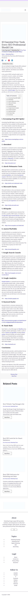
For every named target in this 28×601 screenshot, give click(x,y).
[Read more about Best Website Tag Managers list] (14, 394)
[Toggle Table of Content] (19, 96)
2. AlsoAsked (10, 99)
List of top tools (6, 50)
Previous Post (14, 374)
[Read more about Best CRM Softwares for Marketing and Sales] (14, 464)
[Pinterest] (9, 60)
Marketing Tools (15, 50)
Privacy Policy (15, 560)
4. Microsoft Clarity (11, 103)
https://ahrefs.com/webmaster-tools (13, 183)
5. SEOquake (10, 104)
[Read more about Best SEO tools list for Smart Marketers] (14, 428)
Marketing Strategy (15, 539)
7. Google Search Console (13, 108)
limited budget (11, 90)
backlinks (8, 175)
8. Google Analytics (11, 109)
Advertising (15, 546)
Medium (16, 580)
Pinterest (15, 583)
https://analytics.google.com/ (12, 298)
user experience (12, 200)
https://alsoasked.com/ (10, 163)
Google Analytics (6, 281)
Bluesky (15, 581)
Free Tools (23, 50)
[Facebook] (2, 60)
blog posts (10, 158)
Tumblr (15, 585)
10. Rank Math (11, 113)
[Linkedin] (12, 60)
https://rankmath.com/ (10, 344)
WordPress (21, 329)
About (15, 557)
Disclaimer (15, 562)
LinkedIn (16, 573)
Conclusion (10, 114)
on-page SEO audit (6, 215)
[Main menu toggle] (25, 10)
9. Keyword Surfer (11, 111)
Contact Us (15, 559)
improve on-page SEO (11, 332)
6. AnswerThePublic (11, 106)
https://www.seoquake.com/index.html (14, 225)
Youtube (16, 574)
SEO (16, 545)
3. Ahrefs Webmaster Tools (13, 101)
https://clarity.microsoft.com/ (12, 205)
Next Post (14, 376)
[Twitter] (5, 60)
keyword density (15, 215)
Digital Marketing (15, 543)
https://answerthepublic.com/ (12, 249)
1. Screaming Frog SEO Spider (13, 98)
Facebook (15, 578)
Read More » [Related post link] (7, 417)
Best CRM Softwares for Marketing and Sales (11, 475)
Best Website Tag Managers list (13, 404)
